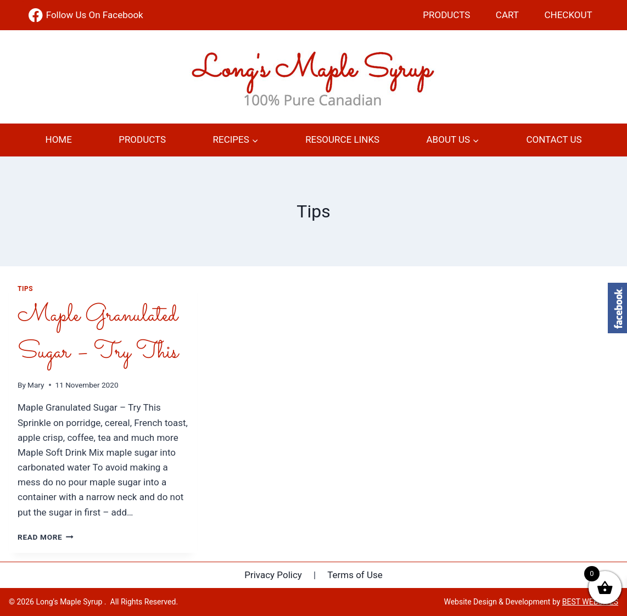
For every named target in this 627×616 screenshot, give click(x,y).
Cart (507, 14)
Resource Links (342, 139)
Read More (46, 537)
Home (59, 139)
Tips (25, 289)
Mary (35, 384)
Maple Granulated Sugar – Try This (98, 334)
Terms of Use (355, 574)
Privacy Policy (273, 574)
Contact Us (553, 139)
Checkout (568, 14)
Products (446, 14)
